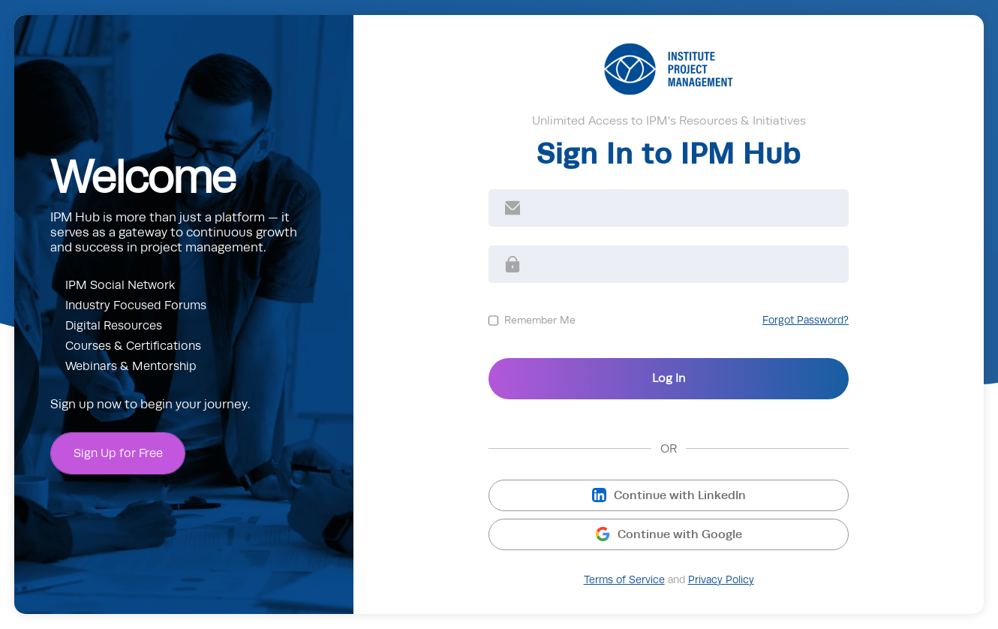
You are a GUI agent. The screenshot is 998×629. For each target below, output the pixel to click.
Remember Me (540, 320)
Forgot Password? (805, 320)
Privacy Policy (721, 579)
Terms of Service (624, 579)
